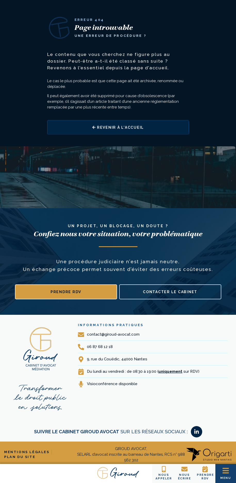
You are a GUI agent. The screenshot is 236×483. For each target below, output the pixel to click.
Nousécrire (184, 476)
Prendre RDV (205, 476)
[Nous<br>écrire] (184, 469)
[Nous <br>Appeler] (164, 469)
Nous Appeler (164, 476)
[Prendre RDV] (205, 469)
